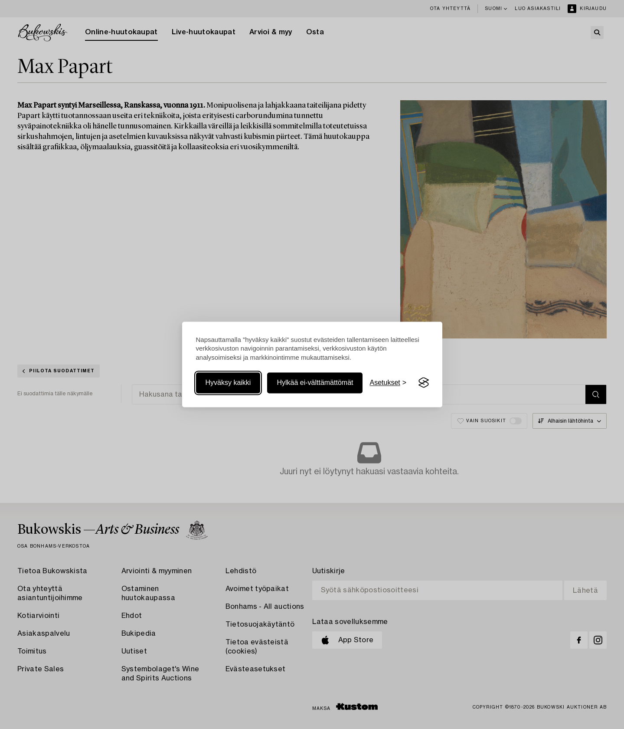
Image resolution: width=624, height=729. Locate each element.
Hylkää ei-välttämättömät (315, 382)
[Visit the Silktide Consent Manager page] (423, 382)
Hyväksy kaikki (228, 382)
